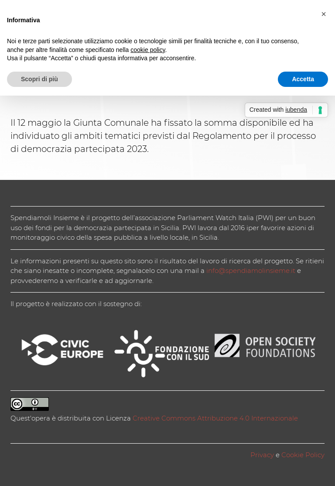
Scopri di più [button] (39, 79)
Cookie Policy (303, 455)
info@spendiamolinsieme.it (250, 270)
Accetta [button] (303, 79)
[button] (324, 14)
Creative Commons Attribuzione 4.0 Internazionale (215, 418)
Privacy (262, 455)
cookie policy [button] (147, 49)
